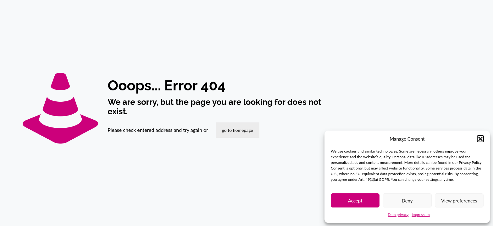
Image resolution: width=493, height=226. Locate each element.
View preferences (459, 200)
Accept (355, 200)
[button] (480, 139)
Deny (407, 200)
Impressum (420, 214)
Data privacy (398, 214)
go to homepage (237, 130)
